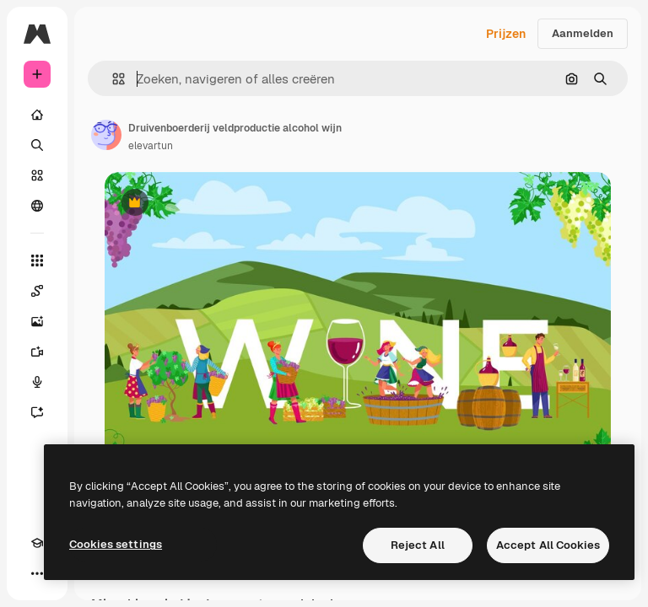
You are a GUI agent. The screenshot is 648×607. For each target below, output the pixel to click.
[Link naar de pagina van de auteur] (106, 135)
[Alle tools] (37, 260)
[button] (112, 79)
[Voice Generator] (37, 381)
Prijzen (506, 33)
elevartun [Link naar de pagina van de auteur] (150, 146)
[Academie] (37, 542)
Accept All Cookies (548, 545)
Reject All (418, 545)
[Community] (37, 205)
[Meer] (37, 573)
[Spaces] (37, 290)
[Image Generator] (37, 321)
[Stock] (37, 175)
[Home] (37, 114)
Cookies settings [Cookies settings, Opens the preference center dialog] (115, 544)
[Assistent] (37, 412)
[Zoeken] (37, 145)
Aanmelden (582, 33)
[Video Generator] (37, 351)
